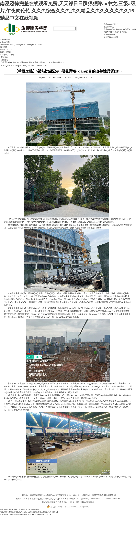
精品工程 (3, 47)
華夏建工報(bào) (6, 50)
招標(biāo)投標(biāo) (20, 62)
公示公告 (114, 37)
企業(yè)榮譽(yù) (16, 45)
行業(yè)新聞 (5, 39)
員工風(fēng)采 (28, 45)
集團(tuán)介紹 (109, 29)
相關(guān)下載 (45, 62)
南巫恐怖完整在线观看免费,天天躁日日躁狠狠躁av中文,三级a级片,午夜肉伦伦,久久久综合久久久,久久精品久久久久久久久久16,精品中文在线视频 (67, 11)
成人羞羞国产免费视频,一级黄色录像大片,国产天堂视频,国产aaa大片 (26, 514)
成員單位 (118, 32)
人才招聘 (10, 55)
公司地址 (3, 55)
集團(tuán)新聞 (109, 34)
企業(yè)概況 (109, 27)
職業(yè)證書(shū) (57, 62)
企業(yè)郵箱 (33, 62)
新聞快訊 (107, 37)
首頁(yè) (17, 66)
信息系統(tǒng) (6, 62)
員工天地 (38, 45)
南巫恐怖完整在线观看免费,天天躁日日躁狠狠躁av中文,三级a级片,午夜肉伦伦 (29, 512)
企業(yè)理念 (5, 45)
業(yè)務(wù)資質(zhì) (124, 29)
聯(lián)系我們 (5, 52)
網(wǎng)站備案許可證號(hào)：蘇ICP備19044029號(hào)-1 (68, 502)
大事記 (124, 32)
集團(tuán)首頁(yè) (111, 24)
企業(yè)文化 (5, 42)
